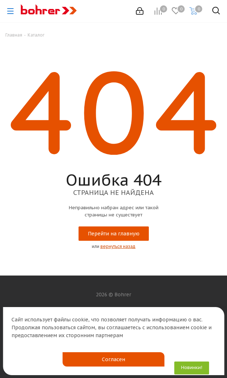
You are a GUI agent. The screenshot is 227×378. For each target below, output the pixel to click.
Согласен (113, 359)
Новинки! (191, 367)
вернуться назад (118, 246)
